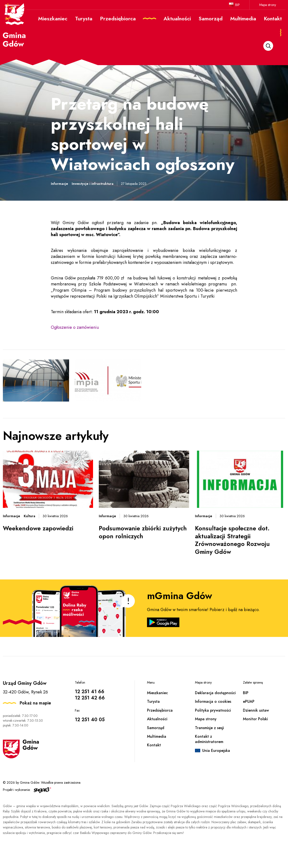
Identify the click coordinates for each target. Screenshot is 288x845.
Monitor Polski (255, 719)
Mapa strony (267, 4)
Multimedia (156, 736)
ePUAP (248, 701)
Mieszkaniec (157, 693)
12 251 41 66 (89, 691)
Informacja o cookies (213, 701)
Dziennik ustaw (256, 710)
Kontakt (154, 745)
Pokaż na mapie (35, 703)
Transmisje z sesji (209, 728)
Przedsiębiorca (160, 710)
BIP (237, 4)
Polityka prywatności (213, 710)
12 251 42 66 (90, 697)
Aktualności (157, 719)
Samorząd (155, 728)
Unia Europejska (216, 750)
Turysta (153, 701)
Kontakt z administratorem (209, 739)
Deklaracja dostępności (215, 693)
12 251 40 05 (90, 719)
